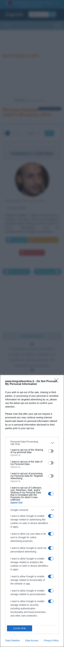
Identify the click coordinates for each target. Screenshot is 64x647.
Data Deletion (12, 640)
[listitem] (32, 442)
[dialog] (32, 511)
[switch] (51, 451)
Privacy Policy (51, 640)
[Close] (57, 381)
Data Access (31, 640)
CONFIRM (19, 628)
